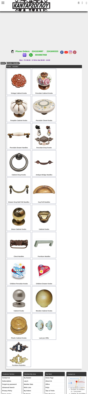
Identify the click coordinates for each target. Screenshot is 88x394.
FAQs (47, 387)
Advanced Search (8, 387)
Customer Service (8, 374)
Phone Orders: (21, 51)
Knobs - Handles (13, 63)
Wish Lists (27, 387)
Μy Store (49, 374)
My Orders (27, 391)
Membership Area (30, 374)
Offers (48, 384)
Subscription (6, 381)
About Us (49, 381)
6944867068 (41, 55)
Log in (26, 381)
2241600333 (52, 51)
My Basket (27, 378)
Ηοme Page (49, 378)
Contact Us (6, 378)
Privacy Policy (7, 391)
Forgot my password (9, 384)
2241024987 (37, 51)
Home (3, 63)
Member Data (28, 384)
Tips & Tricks (50, 391)
